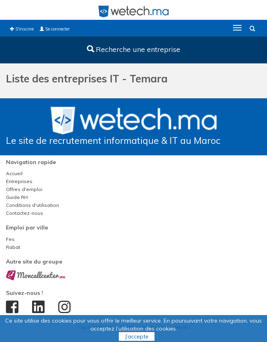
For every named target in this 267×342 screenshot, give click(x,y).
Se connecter (55, 29)
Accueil (14, 173)
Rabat (13, 247)
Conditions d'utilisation (32, 205)
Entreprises (19, 181)
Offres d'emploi (24, 189)
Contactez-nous (24, 213)
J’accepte (137, 336)
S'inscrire (22, 29)
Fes (10, 239)
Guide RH (17, 197)
